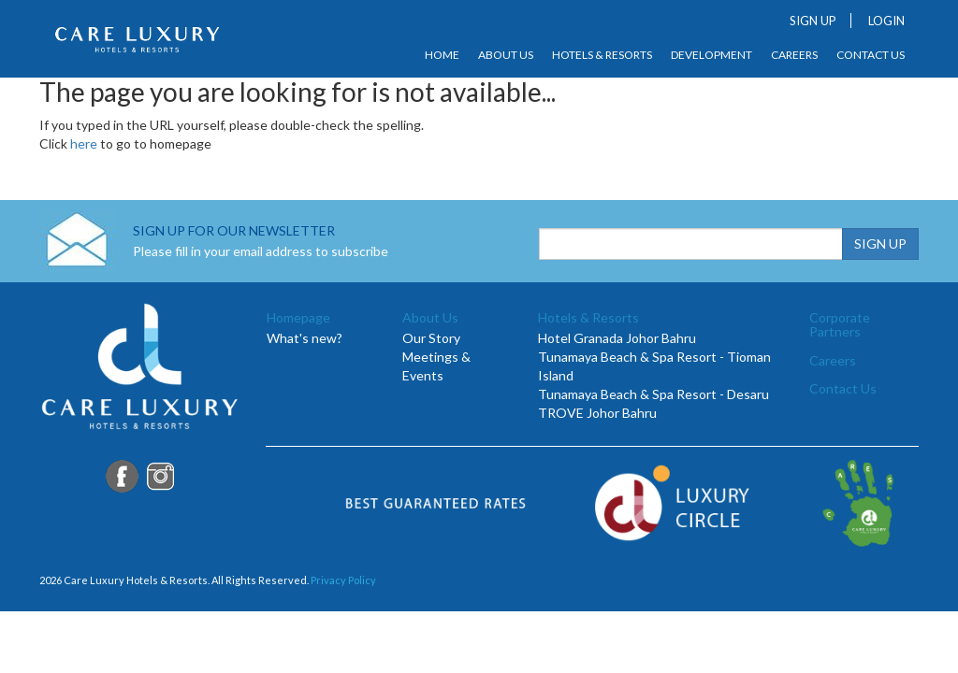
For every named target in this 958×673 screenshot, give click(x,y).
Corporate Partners (839, 324)
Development (711, 55)
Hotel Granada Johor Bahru (617, 338)
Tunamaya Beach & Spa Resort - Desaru (653, 394)
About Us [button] (505, 55)
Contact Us (870, 55)
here (83, 143)
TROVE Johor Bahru (597, 413)
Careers (794, 55)
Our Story (431, 338)
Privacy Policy (343, 580)
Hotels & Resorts (602, 55)
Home (442, 55)
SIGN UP (813, 20)
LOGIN (886, 20)
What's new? (304, 338)
